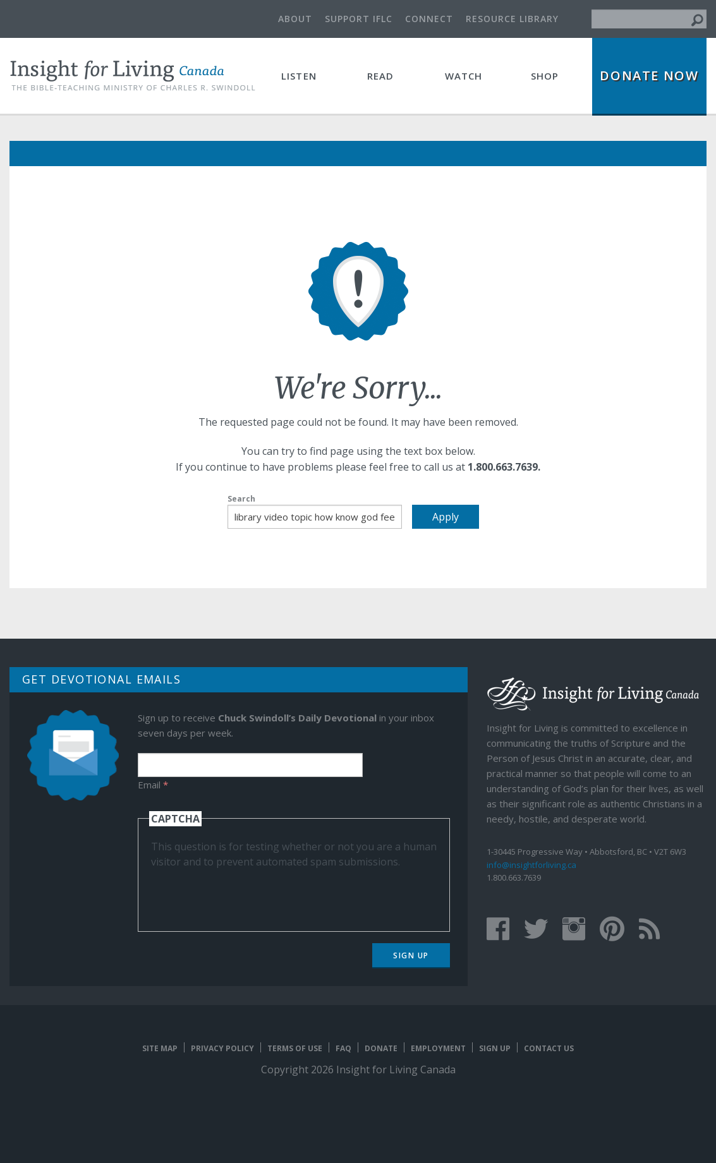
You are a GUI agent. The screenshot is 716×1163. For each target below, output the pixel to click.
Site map (160, 1048)
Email (153, 784)
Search (241, 498)
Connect (429, 19)
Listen (299, 75)
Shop (545, 75)
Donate (381, 1048)
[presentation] (247, 894)
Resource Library (512, 19)
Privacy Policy (222, 1048)
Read (380, 75)
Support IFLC (358, 19)
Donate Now (649, 75)
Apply (445, 517)
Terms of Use (294, 1048)
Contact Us (549, 1048)
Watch (464, 75)
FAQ (343, 1048)
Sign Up (411, 955)
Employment (438, 1048)
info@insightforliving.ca (531, 865)
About (295, 19)
